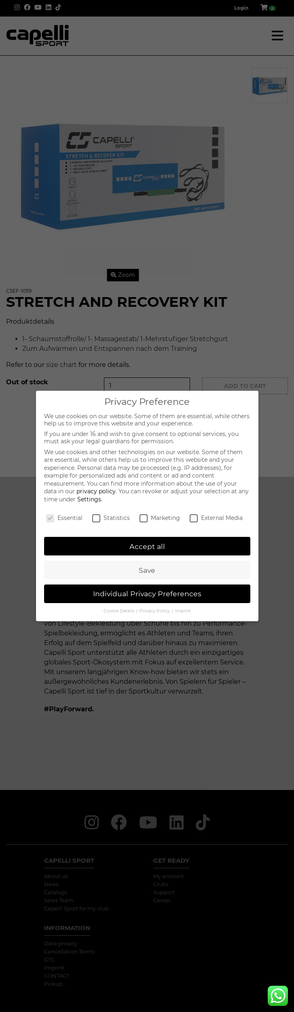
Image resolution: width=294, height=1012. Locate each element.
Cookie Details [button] (119, 611)
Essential (64, 518)
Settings (89, 499)
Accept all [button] (147, 546)
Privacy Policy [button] (155, 611)
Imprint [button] (183, 611)
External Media (216, 518)
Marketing (160, 518)
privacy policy (96, 491)
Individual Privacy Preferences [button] (147, 593)
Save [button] (147, 570)
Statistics (111, 518)
